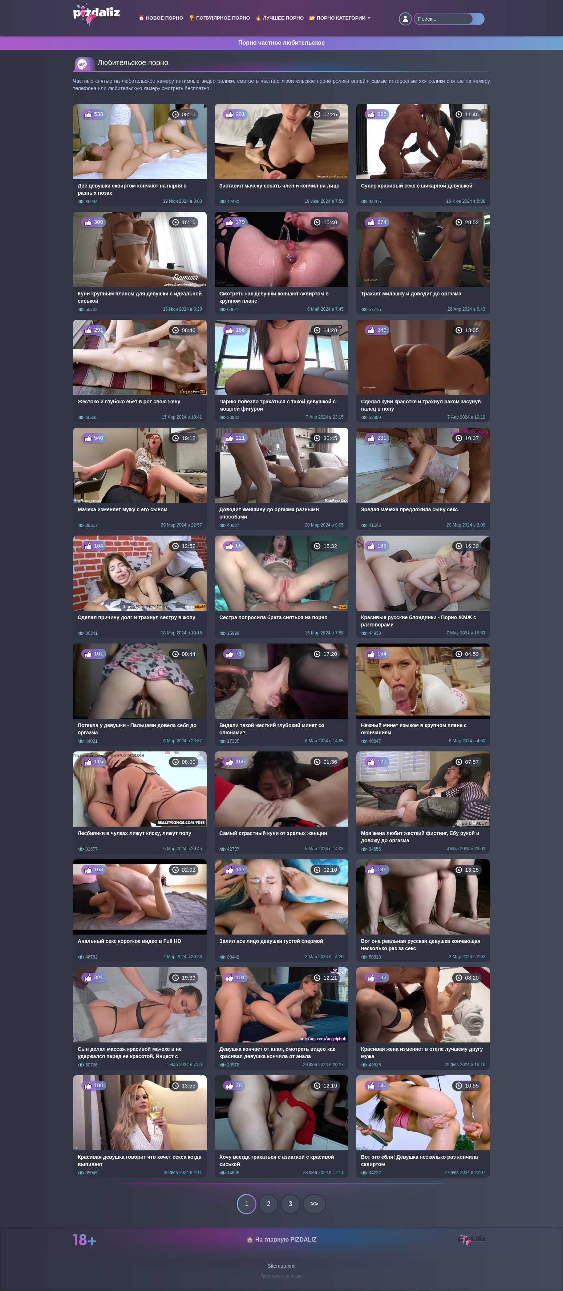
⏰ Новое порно (160, 18)
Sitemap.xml (281, 1266)
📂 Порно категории (339, 18)
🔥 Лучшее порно (279, 18)
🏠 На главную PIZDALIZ (281, 1239)
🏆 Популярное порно (219, 18)
